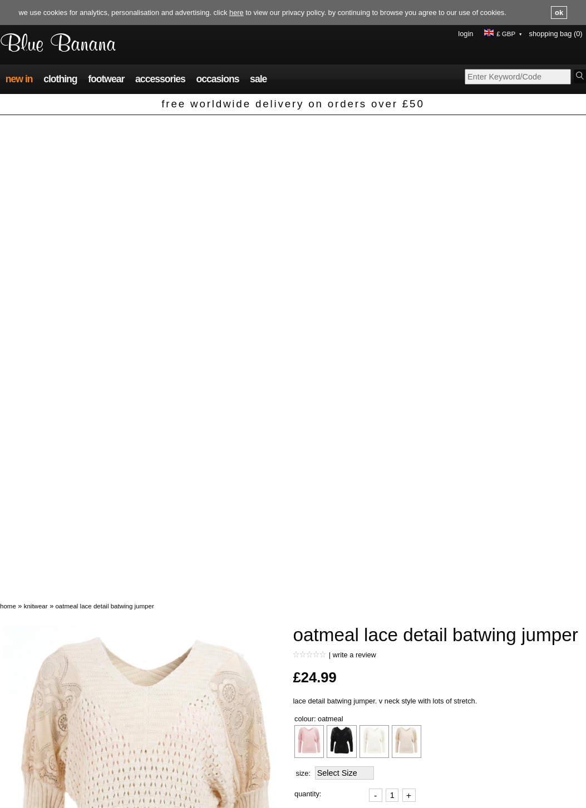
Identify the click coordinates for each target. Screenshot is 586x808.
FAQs (153, 751)
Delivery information (177, 762)
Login (465, 33)
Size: (303, 296)
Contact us (456, 762)
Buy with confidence (471, 773)
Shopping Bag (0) (556, 33)
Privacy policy (314, 751)
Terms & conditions (322, 762)
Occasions (217, 79)
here (236, 12)
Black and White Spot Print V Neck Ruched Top (256, 676)
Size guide (309, 773)
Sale (258, 79)
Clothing (60, 79)
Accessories (160, 79)
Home (8, 129)
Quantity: (307, 317)
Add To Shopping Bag (339, 345)
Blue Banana (59, 44)
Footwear (106, 79)
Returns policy (167, 773)
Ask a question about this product (345, 528)
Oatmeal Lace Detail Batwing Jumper (104, 129)
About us (453, 751)
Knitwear (36, 129)
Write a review (354, 178)
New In (19, 79)
